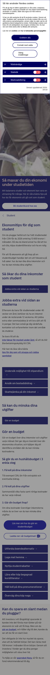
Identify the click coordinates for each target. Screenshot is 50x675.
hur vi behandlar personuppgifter (34, 31)
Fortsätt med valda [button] (25, 45)
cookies (14, 31)
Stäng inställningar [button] (23, 54)
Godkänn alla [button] (25, 38)
